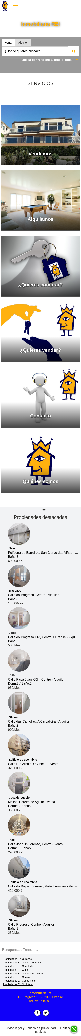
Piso (12, 675)
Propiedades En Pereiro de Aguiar (22, 962)
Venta (8, 42)
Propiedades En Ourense (17, 958)
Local (12, 632)
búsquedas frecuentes (21, 950)
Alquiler (23, 42)
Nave (12, 548)
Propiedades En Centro (16, 977)
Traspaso (15, 590)
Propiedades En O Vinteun (18, 984)
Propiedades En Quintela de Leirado (23, 973)
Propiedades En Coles (15, 969)
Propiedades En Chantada (18, 966)
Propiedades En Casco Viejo (19, 980)
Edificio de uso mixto (23, 759)
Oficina (13, 717)
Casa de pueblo (19, 797)
